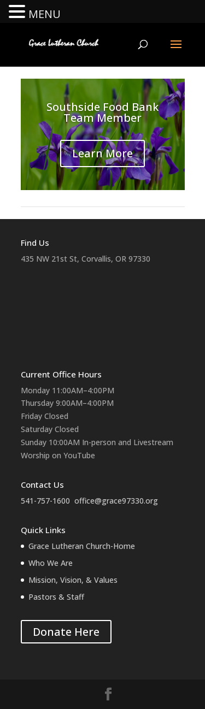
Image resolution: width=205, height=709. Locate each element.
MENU (44, 14)
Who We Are (50, 563)
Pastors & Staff (56, 597)
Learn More (102, 153)
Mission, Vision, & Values (73, 580)
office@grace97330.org (116, 500)
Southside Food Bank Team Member (102, 112)
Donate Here (66, 631)
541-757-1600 (45, 500)
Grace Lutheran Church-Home (81, 546)
